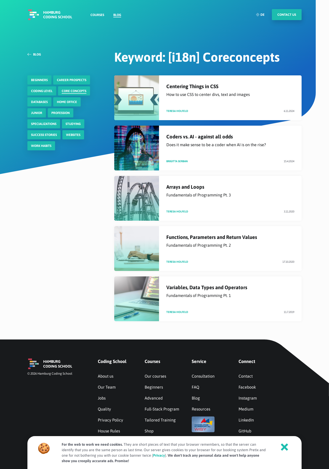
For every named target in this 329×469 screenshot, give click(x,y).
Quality (104, 409)
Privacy (159, 455)
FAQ (195, 387)
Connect (247, 361)
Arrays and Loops (230, 191)
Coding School (112, 361)
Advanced (154, 398)
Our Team (107, 387)
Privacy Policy (110, 420)
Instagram (248, 398)
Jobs (102, 398)
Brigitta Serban (177, 161)
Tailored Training (160, 420)
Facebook (247, 387)
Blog (117, 15)
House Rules (109, 431)
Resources (201, 409)
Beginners (154, 387)
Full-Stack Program (162, 409)
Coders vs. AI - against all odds (230, 141)
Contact (246, 376)
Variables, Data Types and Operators (230, 291)
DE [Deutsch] (260, 15)
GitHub (245, 431)
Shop (149, 431)
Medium (246, 409)
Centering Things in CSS (230, 90)
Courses (97, 15)
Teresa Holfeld (177, 111)
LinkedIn (246, 420)
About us (105, 376)
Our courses (155, 376)
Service (199, 361)
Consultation (203, 376)
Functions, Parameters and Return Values (230, 241)
